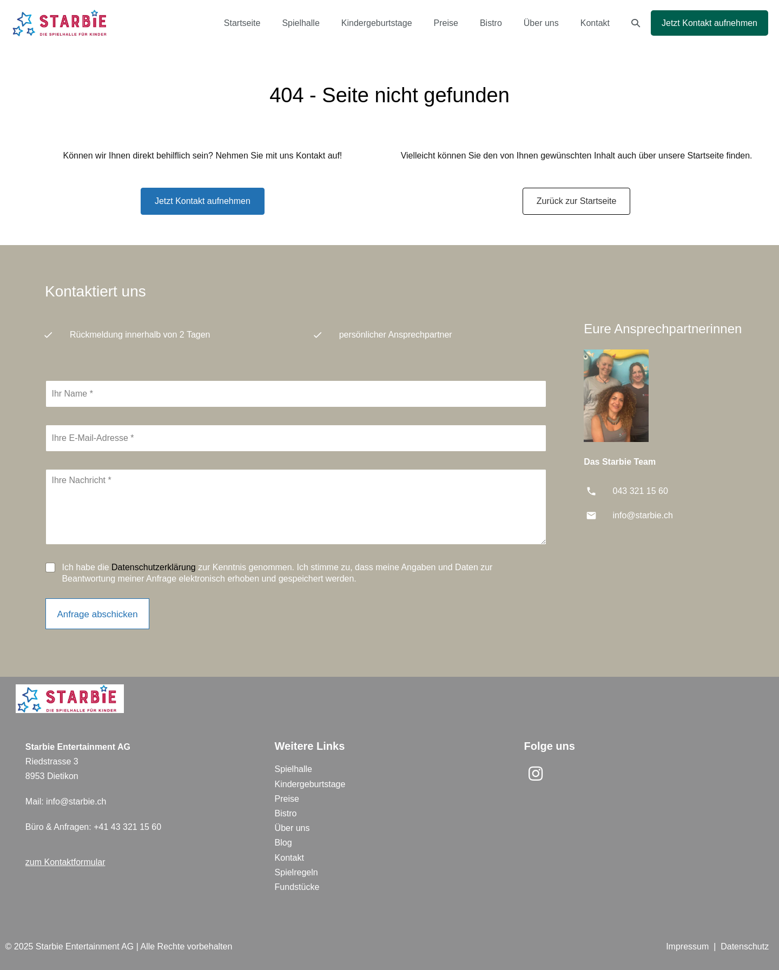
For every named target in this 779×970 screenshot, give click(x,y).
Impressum (687, 946)
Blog (283, 842)
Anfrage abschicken (97, 614)
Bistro (491, 23)
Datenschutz (745, 946)
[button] (635, 23)
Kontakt (595, 23)
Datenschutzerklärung (153, 567)
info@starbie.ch (643, 515)
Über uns (541, 23)
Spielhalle (300, 23)
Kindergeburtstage (376, 23)
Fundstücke (297, 887)
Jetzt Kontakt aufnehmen (709, 23)
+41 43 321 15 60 (127, 827)
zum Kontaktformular (65, 862)
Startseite (242, 23)
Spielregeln (296, 872)
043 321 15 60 (640, 491)
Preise (446, 23)
